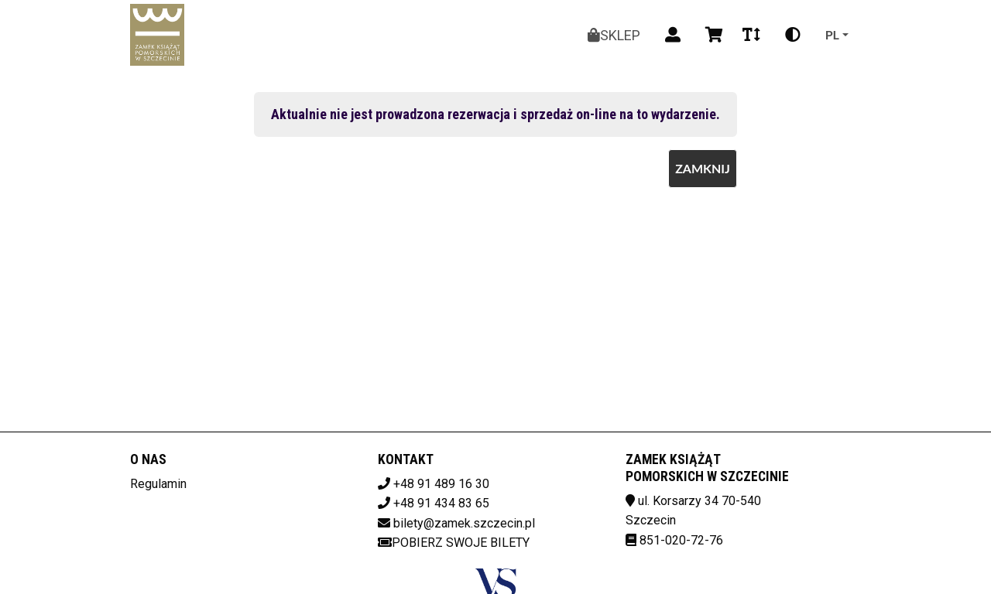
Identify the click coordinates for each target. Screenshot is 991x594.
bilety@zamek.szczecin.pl (464, 523)
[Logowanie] (673, 35)
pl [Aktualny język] (832, 34)
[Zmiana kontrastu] (793, 35)
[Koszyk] (711, 34)
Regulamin (158, 483)
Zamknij (702, 168)
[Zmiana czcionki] (751, 35)
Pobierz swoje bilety (454, 542)
